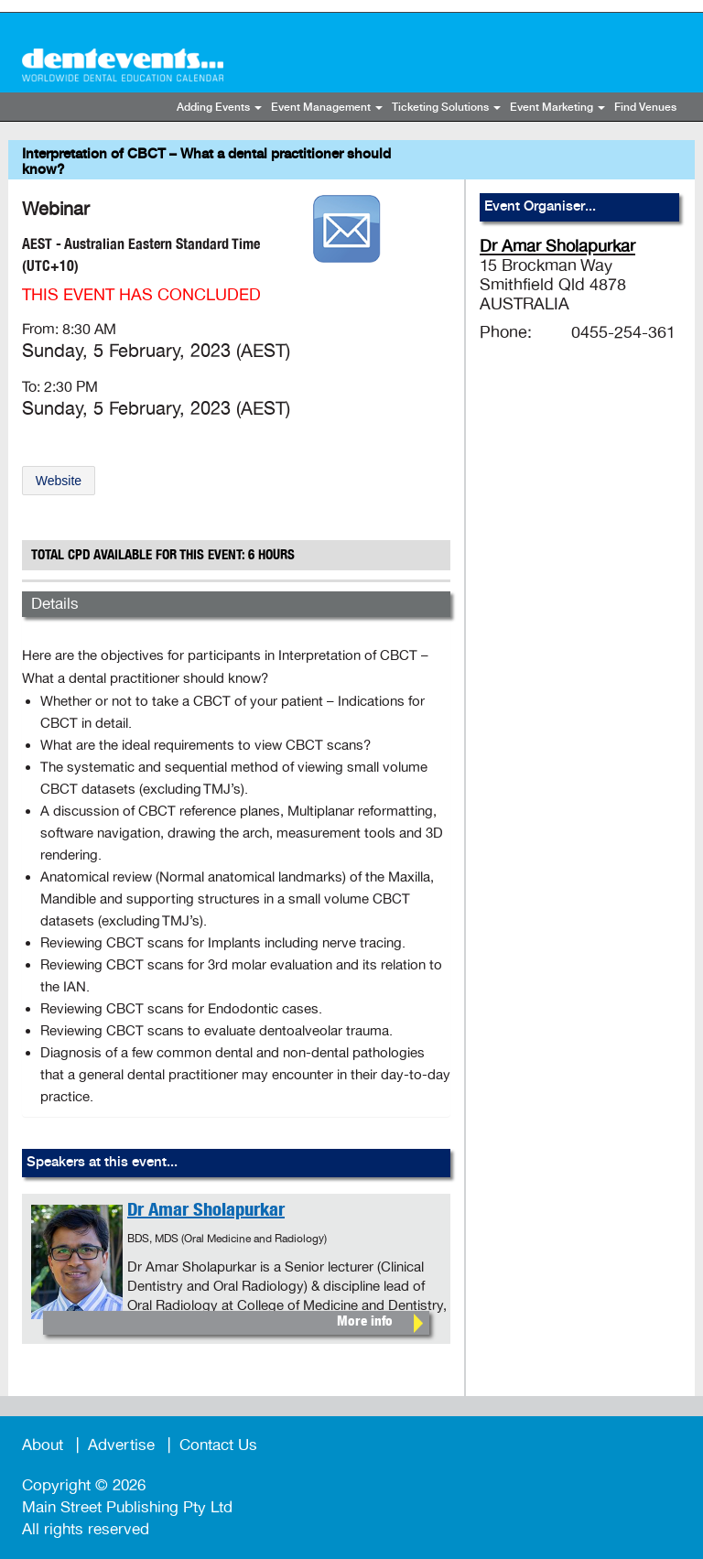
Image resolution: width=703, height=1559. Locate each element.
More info (365, 1322)
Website (58, 480)
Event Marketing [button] (557, 108)
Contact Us (218, 1445)
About (42, 1445)
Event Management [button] (327, 108)
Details (55, 603)
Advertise (121, 1445)
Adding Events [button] (219, 108)
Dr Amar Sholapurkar (206, 1212)
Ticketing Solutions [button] (446, 108)
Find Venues (645, 108)
